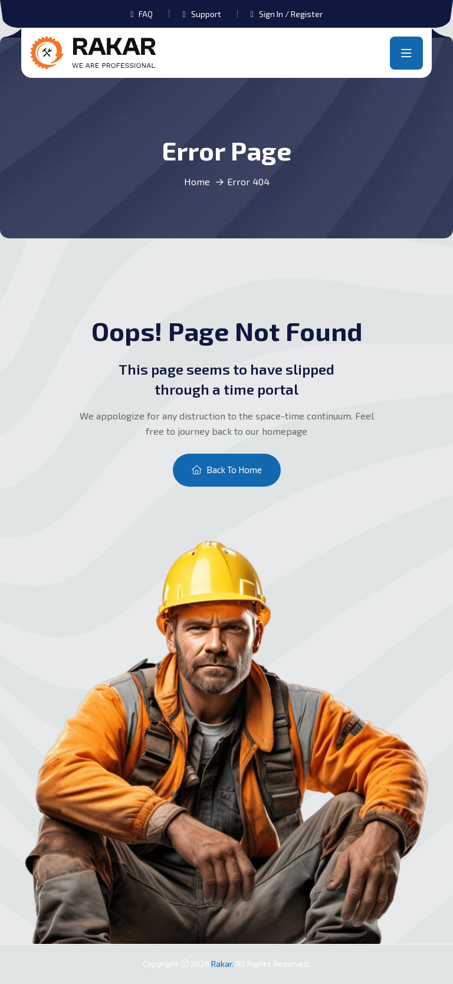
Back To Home (227, 469)
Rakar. (223, 964)
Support (206, 14)
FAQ (146, 14)
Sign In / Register (291, 14)
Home (197, 181)
